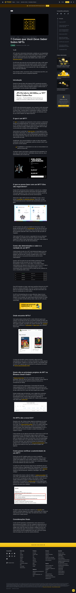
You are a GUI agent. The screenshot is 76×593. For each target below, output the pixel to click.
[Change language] (71, 2)
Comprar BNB (60, 568)
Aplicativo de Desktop (49, 554)
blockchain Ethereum (29, 199)
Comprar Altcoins (61, 574)
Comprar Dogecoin (61, 571)
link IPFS (40, 509)
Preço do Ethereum (61, 558)
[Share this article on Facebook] (61, 13)
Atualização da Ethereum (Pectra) (63, 559)
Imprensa (21, 557)
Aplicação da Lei (48, 578)
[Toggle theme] (73, 2)
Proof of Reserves (48, 560)
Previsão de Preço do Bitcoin (63, 563)
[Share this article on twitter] (57, 13)
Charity (34, 566)
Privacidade (22, 561)
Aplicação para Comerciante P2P (38, 571)
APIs (46, 572)
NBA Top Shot (31, 131)
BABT (34, 563)
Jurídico (21, 558)
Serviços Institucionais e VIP (37, 574)
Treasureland (28, 325)
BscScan (45, 468)
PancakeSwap (31, 228)
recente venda (31, 481)
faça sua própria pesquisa (38, 442)
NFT (16, 122)
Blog (20, 564)
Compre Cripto (35, 554)
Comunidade (22, 566)
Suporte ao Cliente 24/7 (49, 565)
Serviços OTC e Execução (49, 557)
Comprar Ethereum (61, 572)
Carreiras (21, 554)
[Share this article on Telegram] (64, 13)
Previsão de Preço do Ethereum (63, 565)
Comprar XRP (60, 569)
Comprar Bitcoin (60, 566)
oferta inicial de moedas (26, 424)
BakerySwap (36, 325)
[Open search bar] (59, 2)
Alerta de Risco (22, 567)
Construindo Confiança (23, 563)
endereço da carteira (40, 475)
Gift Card (34, 560)
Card (33, 557)
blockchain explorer (17, 59)
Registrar (67, 2)
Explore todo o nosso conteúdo (38, 544)
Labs (33, 575)
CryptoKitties (20, 199)
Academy (34, 558)
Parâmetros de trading (49, 575)
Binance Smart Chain (19, 377)
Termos (21, 560)
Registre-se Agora (63, 105)
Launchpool (35, 561)
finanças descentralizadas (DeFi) (22, 365)
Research (34, 564)
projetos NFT (24, 399)
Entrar (63, 2)
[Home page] (8, 2)
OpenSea (45, 323)
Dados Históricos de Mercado (50, 558)
